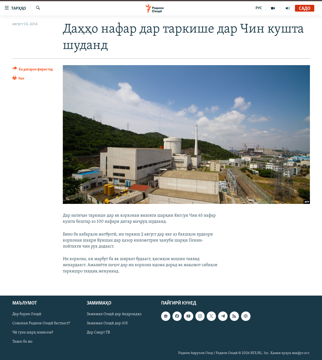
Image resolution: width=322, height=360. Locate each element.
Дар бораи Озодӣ (26, 314)
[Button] (33, 70)
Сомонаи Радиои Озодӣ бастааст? (41, 323)
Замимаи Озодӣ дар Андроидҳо (114, 314)
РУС (259, 8)
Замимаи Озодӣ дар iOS (107, 323)
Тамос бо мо (22, 342)
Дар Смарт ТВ (98, 332)
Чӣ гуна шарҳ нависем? (32, 332)
